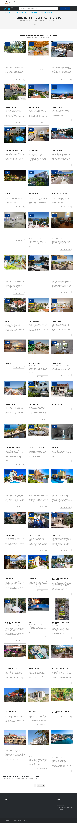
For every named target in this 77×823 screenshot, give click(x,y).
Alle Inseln (59, 811)
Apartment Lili (9, 278)
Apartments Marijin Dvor (59, 278)
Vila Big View (32, 578)
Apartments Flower (11, 107)
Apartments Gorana (34, 321)
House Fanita (32, 711)
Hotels (66, 2)
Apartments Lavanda (34, 278)
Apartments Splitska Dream (36, 447)
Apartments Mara (10, 535)
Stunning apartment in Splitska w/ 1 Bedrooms (61, 755)
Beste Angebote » (38, 24)
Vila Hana (31, 492)
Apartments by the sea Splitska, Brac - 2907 (14, 623)
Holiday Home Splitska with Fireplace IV (60, 579)
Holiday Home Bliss (34, 668)
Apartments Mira (10, 404)
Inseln (49, 2)
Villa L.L (7, 321)
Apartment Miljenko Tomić (59, 193)
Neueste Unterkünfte (61, 805)
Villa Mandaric (56, 363)
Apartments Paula (57, 107)
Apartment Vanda (34, 404)
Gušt (30, 622)
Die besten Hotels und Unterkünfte (64, 807)
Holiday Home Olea (10, 711)
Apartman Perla (9, 193)
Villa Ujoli (55, 447)
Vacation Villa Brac (57, 404)
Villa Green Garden (34, 107)
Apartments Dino (10, 64)
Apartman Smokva (57, 236)
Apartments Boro (10, 578)
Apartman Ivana (33, 150)
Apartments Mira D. (34, 754)
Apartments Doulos (34, 363)
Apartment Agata (57, 150)
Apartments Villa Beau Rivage (13, 150)
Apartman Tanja (9, 236)
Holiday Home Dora (34, 236)
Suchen (65, 8)
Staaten (44, 2)
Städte (61, 2)
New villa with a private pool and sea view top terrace (14, 747)
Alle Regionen (60, 809)
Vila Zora (8, 492)
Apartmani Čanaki (57, 64)
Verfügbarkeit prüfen (19, 79)
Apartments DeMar (57, 535)
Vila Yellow (55, 492)
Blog (71, 2)
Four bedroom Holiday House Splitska (60, 623)
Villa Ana (7, 363)
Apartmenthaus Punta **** (12, 447)
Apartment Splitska (34, 535)
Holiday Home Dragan (11, 668)
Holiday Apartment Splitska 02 (60, 668)
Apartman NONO (33, 193)
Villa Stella (32, 64)
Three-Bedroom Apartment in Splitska (60, 712)
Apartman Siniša (56, 321)
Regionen (55, 2)
